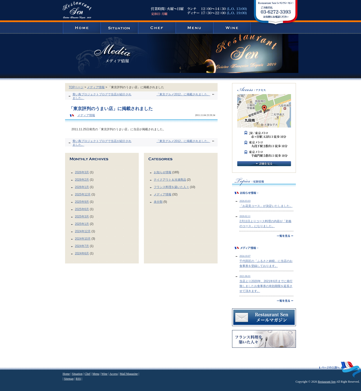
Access (114, 374)
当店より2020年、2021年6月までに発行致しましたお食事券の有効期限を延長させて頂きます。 (265, 286)
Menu (95, 374)
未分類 (158, 201)
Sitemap (68, 378)
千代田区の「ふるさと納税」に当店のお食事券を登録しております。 (265, 263)
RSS (78, 378)
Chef (87, 374)
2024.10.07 (244, 256)
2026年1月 (82, 187)
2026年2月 (82, 179)
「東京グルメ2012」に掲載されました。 (183, 94)
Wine (104, 374)
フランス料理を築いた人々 (171, 187)
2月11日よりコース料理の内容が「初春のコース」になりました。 (265, 223)
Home (66, 374)
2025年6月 (82, 209)
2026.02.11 (244, 216)
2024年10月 (83, 238)
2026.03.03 (244, 201)
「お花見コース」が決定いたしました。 (265, 206)
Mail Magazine (129, 374)
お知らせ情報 (162, 172)
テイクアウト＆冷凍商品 (170, 179)
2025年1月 (82, 224)
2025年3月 (82, 216)
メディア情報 (96, 87)
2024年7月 (82, 246)
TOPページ (76, 87)
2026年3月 (82, 172)
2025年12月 (83, 194)
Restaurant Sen (326, 381)
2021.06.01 (244, 276)
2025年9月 (82, 201)
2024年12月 (83, 231)
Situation (77, 374)
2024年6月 (82, 253)
